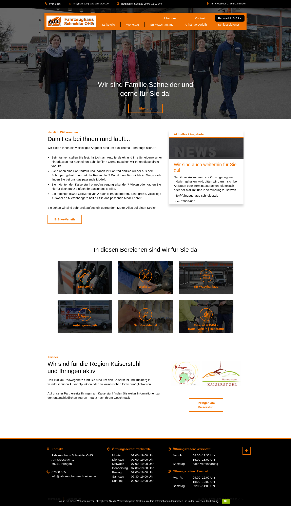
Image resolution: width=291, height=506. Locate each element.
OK (226, 501)
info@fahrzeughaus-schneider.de (91, 3)
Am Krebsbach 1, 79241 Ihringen (228, 3)
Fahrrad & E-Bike (229, 18)
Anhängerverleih (196, 24)
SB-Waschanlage (161, 24)
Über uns (170, 18)
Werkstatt (132, 24)
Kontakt (200, 18)
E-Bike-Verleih (65, 219)
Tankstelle (108, 24)
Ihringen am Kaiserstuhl (206, 405)
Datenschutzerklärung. (207, 501)
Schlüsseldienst (228, 24)
